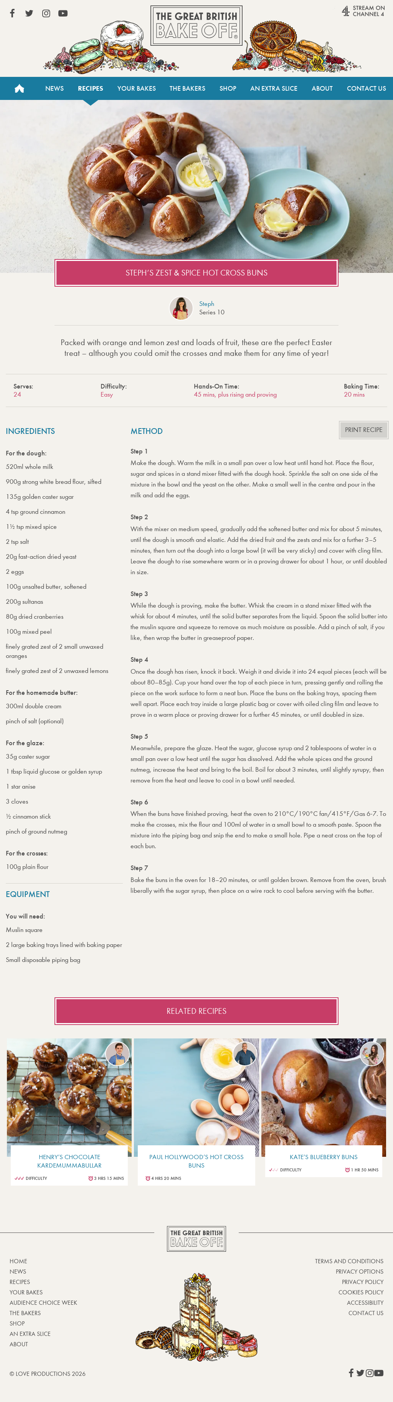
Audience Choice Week (43, 1302)
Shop (228, 88)
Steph (206, 304)
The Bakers (187, 88)
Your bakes (26, 1292)
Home (19, 88)
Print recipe (364, 430)
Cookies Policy (361, 1292)
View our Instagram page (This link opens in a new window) (46, 13)
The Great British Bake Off (196, 25)
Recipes (90, 88)
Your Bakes (136, 88)
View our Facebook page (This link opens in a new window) (12, 13)
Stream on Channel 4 (348, 15)
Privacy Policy (362, 1282)
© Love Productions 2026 (48, 1373)
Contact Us (366, 88)
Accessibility (365, 1302)
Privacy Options (359, 1271)
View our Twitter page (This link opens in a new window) (29, 13)
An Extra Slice (273, 88)
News (54, 88)
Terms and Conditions (349, 1261)
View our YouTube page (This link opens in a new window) (63, 13)
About (322, 88)
